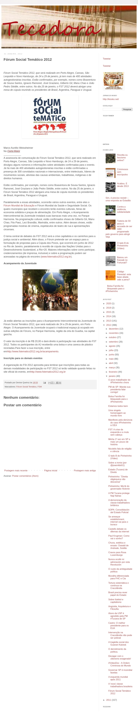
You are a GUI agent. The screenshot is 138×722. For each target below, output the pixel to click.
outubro (113, 337)
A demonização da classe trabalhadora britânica (119, 503)
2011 (109, 700)
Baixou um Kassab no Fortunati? (122, 260)
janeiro (112, 376)
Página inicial (50, 470)
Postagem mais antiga (85, 470)
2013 (109, 321)
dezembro (114, 329)
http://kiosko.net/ (111, 99)
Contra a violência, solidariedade (123, 209)
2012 (109, 325)
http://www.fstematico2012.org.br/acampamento (32, 351)
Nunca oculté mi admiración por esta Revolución (119, 562)
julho (111, 350)
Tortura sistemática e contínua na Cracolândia (118, 585)
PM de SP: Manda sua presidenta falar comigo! (119, 389)
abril (111, 363)
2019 (109, 308)
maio (111, 359)
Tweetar (107, 59)
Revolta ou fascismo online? (122, 157)
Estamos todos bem (118, 406)
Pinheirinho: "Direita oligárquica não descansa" (118, 479)
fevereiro (113, 372)
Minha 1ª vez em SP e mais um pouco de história (119, 442)
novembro (114, 333)
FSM (40, 387)
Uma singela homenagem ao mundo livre (117, 413)
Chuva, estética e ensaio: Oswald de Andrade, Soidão (118, 545)
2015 (109, 312)
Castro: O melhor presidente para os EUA (118, 625)
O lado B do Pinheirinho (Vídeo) (123, 245)
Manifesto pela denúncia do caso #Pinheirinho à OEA (120, 422)
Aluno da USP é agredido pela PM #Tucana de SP (118, 616)
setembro (114, 342)
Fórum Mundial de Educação (19, 205)
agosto (112, 346)
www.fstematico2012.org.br (56, 256)
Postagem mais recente (15, 470)
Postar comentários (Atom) (25, 476)
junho (112, 354)
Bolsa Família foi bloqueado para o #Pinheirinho (115, 288)
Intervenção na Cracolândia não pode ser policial (120, 635)
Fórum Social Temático (26, 387)
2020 (109, 303)
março (112, 367)
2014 (109, 316)
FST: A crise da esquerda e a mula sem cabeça (118, 432)
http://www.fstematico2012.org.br (48, 371)
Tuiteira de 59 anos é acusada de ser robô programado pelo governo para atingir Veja (119, 229)
